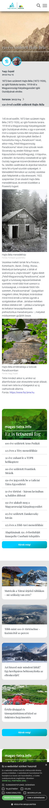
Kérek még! (24, 544)
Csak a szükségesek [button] (36, 798)
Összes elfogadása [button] (12, 798)
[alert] (24, 785)
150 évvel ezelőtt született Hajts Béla (23, 104)
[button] (24, 804)
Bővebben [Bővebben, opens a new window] (30, 778)
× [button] (46, 765)
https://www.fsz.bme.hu (22, 392)
